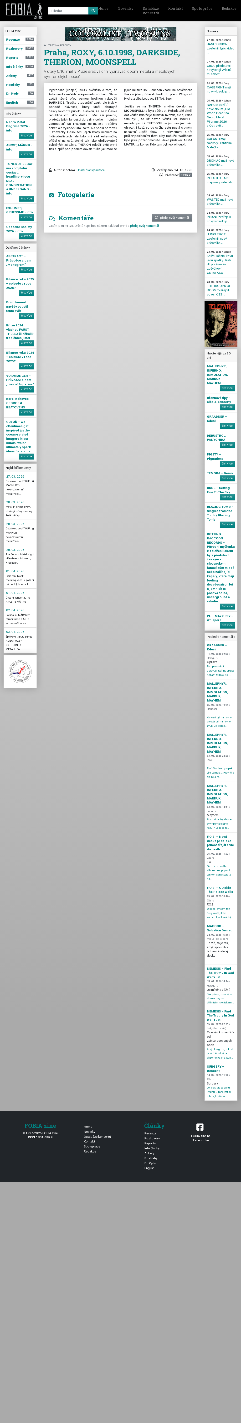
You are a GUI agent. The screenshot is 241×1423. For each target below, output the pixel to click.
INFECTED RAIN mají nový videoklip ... (220, 180)
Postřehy (150, 1158)
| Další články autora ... (92, 170)
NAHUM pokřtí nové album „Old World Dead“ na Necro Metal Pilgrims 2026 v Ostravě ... (219, 113)
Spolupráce (202, 8)
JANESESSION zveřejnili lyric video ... (220, 46)
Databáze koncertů (151, 10)
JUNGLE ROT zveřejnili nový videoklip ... (218, 236)
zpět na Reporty (57, 45)
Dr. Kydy (150, 1163)
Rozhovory (152, 1138)
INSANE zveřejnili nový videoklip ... (219, 217)
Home (103, 8)
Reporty (150, 1143)
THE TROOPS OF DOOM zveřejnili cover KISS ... (219, 288)
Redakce (90, 1151)
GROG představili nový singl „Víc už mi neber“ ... (219, 68)
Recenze (150, 1133)
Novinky (125, 8)
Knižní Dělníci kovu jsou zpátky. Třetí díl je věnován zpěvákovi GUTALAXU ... (220, 262)
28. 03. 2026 (15, 502)
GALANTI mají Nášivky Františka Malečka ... (219, 141)
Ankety (149, 1153)
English (149, 1168)
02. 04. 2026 (15, 610)
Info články (151, 1148)
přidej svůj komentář (172, 217)
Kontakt (175, 8)
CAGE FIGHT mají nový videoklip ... (219, 87)
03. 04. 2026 (15, 632)
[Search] (72, 11)
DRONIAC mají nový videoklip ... (220, 160)
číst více (26, 135)
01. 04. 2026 (15, 571)
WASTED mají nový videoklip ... (220, 199)
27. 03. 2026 (15, 476)
